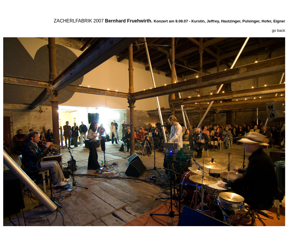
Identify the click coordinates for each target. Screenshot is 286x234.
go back (278, 30)
